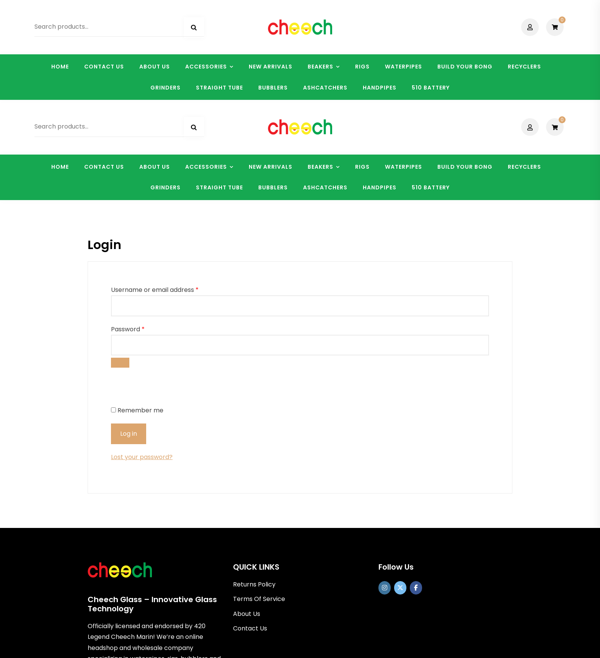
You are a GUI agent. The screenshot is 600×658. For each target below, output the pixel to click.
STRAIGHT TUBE (219, 87)
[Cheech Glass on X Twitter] (400, 488)
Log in (128, 333)
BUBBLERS (273, 87)
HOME (60, 66)
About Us (246, 513)
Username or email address (155, 190)
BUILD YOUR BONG (464, 66)
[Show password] (120, 262)
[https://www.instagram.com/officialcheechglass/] (384, 488)
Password (128, 229)
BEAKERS (320, 66)
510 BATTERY (431, 87)
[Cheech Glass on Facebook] (416, 488)
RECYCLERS (524, 66)
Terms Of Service (259, 499)
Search (194, 27)
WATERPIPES (403, 66)
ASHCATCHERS (325, 87)
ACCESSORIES (206, 66)
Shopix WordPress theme (337, 646)
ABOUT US (154, 66)
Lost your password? (142, 357)
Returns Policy (254, 484)
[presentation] (163, 288)
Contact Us (250, 528)
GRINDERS (165, 87)
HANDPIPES (379, 87)
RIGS (362, 66)
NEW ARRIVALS (270, 66)
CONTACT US (104, 66)
